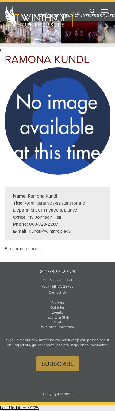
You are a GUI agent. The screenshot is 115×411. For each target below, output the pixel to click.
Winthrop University (57, 327)
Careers (57, 302)
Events (57, 312)
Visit (57, 322)
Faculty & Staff (57, 317)
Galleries (57, 307)
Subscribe (57, 363)
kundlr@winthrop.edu (50, 231)
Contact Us (57, 292)
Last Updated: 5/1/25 (19, 408)
